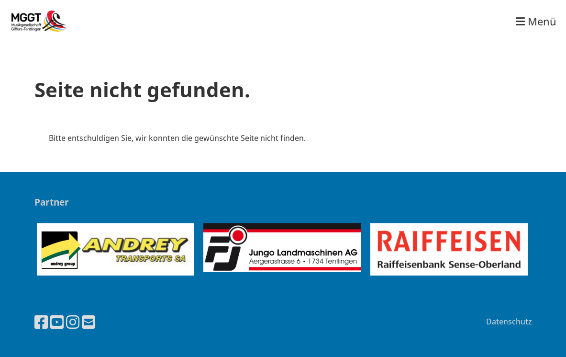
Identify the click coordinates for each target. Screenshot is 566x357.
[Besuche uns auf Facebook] (41, 321)
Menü (536, 21)
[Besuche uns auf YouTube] (57, 321)
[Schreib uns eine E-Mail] (88, 321)
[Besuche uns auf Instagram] (72, 321)
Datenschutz (509, 321)
